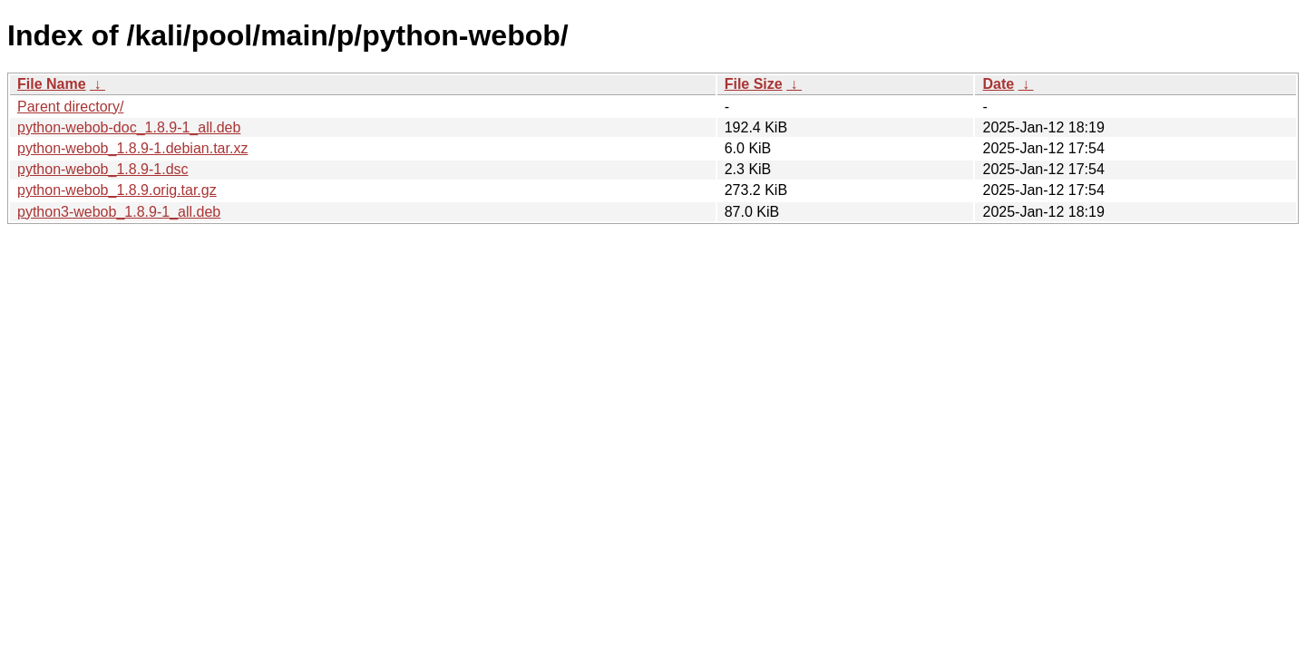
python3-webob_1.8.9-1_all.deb (118, 211)
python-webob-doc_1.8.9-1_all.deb (128, 127)
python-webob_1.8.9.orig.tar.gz (117, 190)
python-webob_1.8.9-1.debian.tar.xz (132, 148)
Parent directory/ (70, 106)
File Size (754, 84)
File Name (51, 84)
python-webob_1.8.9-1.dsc (103, 169)
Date (998, 84)
